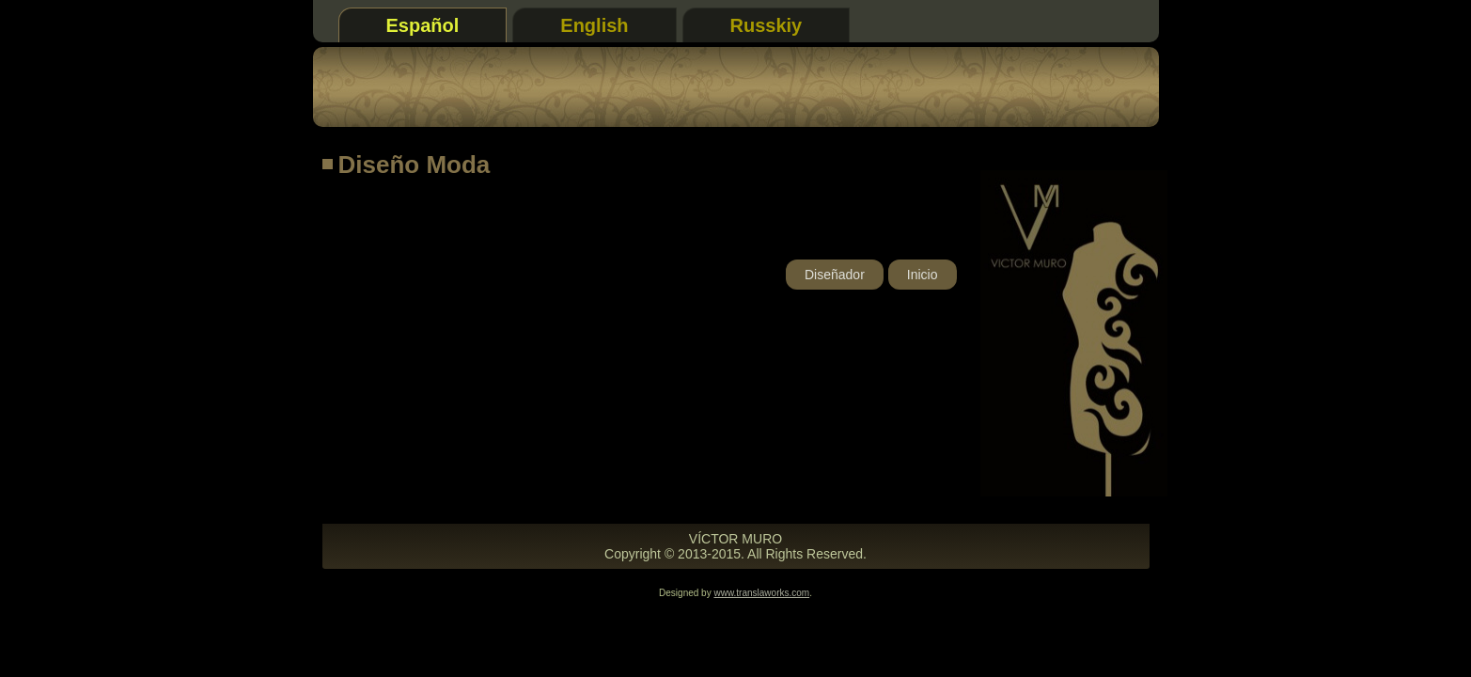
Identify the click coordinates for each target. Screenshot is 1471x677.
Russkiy (766, 25)
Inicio (922, 274)
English (594, 25)
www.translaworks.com (761, 593)
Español (423, 25)
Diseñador (835, 274)
